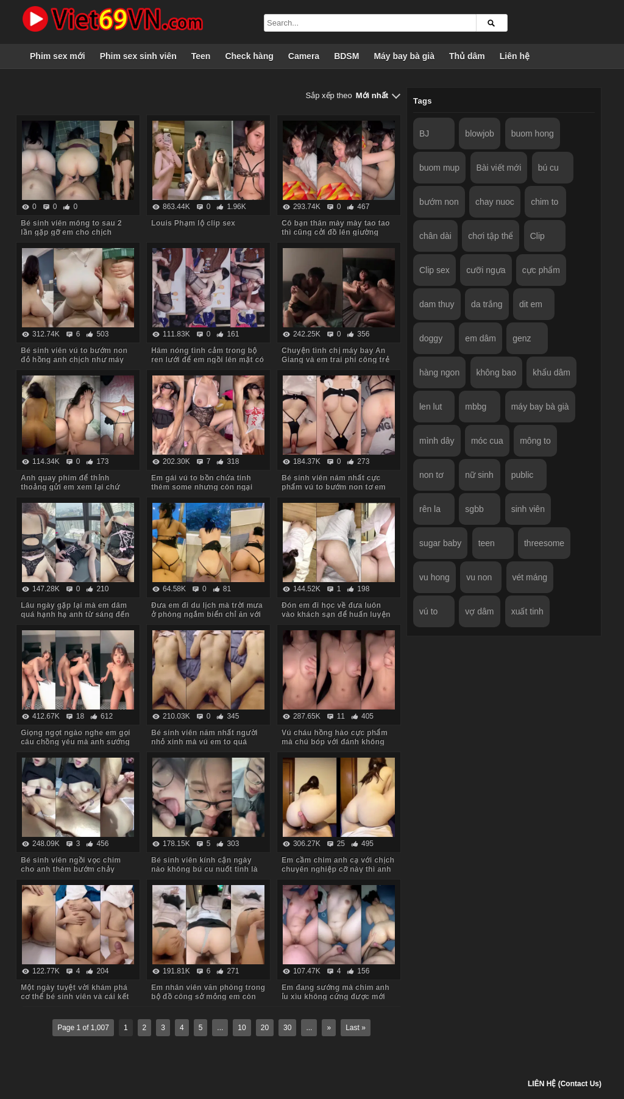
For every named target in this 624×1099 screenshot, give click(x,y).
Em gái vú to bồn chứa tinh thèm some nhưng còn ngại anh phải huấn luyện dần (202, 487)
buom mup (439, 167)
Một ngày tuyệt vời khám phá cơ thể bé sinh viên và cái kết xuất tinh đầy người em (75, 996)
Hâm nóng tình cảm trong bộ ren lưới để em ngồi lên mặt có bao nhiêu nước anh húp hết (207, 359)
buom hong (532, 133)
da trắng (487, 304)
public (522, 475)
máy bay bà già (540, 406)
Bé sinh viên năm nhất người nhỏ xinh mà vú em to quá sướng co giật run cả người (204, 741)
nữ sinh (479, 475)
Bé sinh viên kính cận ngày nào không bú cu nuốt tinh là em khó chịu (204, 869)
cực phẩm (541, 270)
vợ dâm (479, 611)
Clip (537, 236)
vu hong (434, 577)
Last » (356, 1027)
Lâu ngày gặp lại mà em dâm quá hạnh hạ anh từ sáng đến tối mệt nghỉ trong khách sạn (75, 614)
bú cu (548, 167)
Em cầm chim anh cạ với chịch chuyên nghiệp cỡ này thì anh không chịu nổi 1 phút (338, 869)
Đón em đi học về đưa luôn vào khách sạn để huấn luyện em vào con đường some (336, 614)
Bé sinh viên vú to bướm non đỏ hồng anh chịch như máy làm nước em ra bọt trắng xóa (75, 359)
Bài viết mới (499, 167)
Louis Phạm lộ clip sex (193, 223)
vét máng (530, 577)
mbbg (475, 406)
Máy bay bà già (404, 56)
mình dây (437, 441)
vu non (479, 577)
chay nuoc (494, 202)
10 (242, 1027)
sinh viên (528, 509)
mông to (535, 441)
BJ (424, 133)
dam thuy (437, 304)
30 (287, 1027)
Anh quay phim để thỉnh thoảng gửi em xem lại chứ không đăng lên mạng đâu (70, 487)
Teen (201, 56)
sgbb (474, 509)
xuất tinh (527, 611)
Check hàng (249, 56)
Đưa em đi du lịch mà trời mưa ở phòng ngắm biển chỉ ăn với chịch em (207, 614)
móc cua (487, 441)
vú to (428, 611)
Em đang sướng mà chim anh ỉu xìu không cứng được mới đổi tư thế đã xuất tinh (335, 996)
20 (265, 1027)
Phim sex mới (57, 56)
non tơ (431, 475)
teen (486, 543)
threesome (544, 543)
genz (521, 338)
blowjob (479, 133)
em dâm (480, 338)
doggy (430, 338)
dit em (530, 304)
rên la (430, 509)
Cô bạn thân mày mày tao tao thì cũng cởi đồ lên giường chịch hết (336, 232)
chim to (544, 202)
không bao (496, 372)
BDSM (346, 56)
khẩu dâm (551, 372)
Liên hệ (515, 56)
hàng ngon (439, 372)
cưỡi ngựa (485, 270)
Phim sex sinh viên (138, 56)
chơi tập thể (490, 236)
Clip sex (434, 270)
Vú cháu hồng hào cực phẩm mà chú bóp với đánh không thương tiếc (335, 741)
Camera (303, 56)
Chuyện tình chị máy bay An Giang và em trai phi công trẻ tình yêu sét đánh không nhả (335, 359)
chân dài (435, 236)
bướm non (439, 202)
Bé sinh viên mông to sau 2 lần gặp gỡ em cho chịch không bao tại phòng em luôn (75, 232)
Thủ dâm (467, 56)
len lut (430, 406)
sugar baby (440, 543)
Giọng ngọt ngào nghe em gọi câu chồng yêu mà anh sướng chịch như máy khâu (75, 741)
